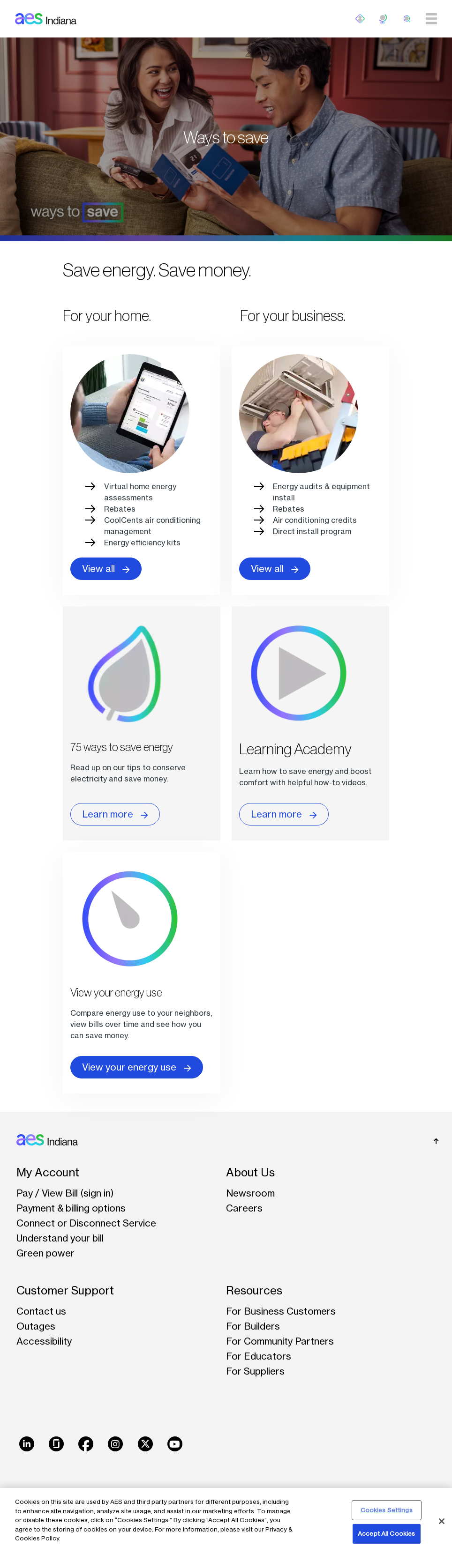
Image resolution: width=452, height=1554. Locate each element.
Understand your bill (60, 1238)
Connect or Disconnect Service (86, 1223)
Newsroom (250, 1193)
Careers (244, 1208)
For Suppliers (255, 1371)
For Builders (253, 1326)
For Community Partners (280, 1341)
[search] (407, 18)
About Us (250, 1172)
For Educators (258, 1356)
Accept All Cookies (386, 1533)
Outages (35, 1326)
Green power (45, 1253)
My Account (47, 1172)
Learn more (115, 814)
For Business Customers (281, 1311)
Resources (254, 1290)
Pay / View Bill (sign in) (65, 1193)
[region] (226, 1521)
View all (106, 569)
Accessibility (44, 1341)
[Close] (441, 1521)
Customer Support (65, 1290)
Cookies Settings (387, 1510)
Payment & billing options (71, 1208)
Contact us (41, 1311)
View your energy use (136, 1067)
